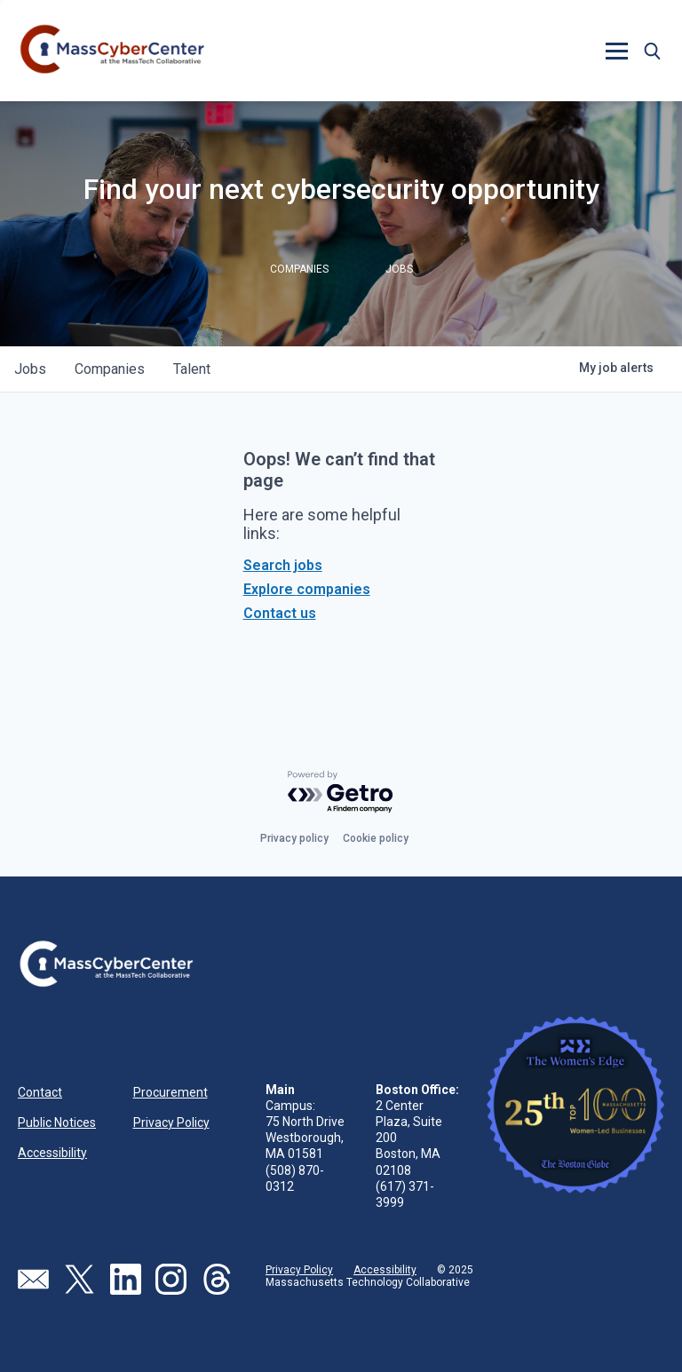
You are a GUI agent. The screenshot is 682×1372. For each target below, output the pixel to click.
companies (110, 369)
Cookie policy (375, 838)
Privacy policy (294, 838)
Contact (40, 1092)
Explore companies (306, 589)
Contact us (279, 613)
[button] (616, 50)
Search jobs (282, 565)
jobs (30, 369)
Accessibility (52, 1153)
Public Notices (57, 1122)
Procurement (170, 1092)
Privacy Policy (171, 1122)
